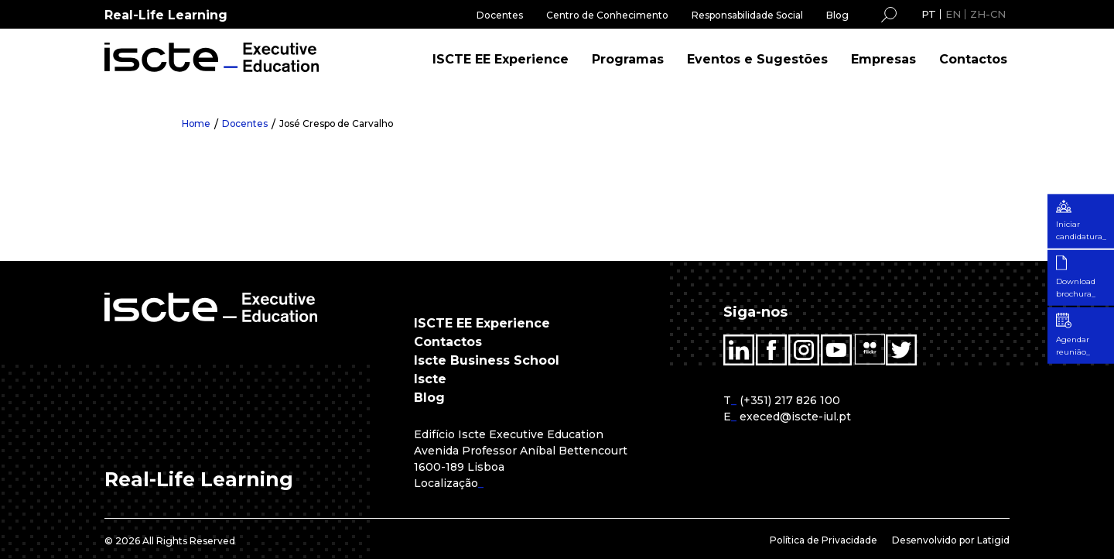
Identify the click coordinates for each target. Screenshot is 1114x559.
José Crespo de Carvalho (339, 123)
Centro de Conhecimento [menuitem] (607, 15)
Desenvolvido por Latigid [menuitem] (951, 540)
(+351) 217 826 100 (790, 400)
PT (928, 14)
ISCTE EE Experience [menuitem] (500, 59)
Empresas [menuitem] (883, 59)
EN (953, 14)
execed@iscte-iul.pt (795, 417)
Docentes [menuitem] (500, 15)
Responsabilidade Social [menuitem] (747, 15)
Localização (446, 483)
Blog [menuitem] (837, 15)
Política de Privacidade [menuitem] (823, 540)
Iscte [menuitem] (430, 379)
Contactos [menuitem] (973, 59)
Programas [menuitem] (628, 59)
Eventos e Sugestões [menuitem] (757, 59)
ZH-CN (988, 14)
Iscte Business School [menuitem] (486, 360)
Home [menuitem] (196, 123)
